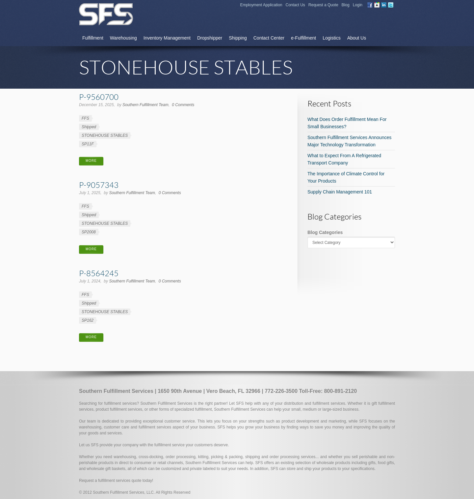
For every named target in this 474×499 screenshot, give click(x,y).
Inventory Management (167, 38)
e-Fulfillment (303, 38)
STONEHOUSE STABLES (105, 135)
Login (357, 5)
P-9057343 (98, 185)
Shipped (89, 127)
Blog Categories (325, 232)
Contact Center (268, 38)
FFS (85, 118)
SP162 (87, 320)
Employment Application (261, 5)
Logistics (331, 38)
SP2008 (89, 232)
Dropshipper (209, 38)
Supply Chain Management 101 (339, 191)
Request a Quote (323, 5)
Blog (346, 5)
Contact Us (295, 5)
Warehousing (123, 38)
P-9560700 (98, 97)
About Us (356, 38)
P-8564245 (98, 273)
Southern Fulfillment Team (145, 105)
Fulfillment (92, 38)
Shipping (238, 38)
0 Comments (183, 105)
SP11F (88, 144)
